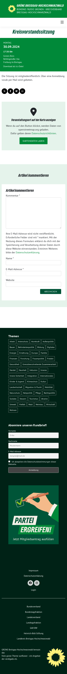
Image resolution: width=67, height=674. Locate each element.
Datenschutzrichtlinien (44, 133)
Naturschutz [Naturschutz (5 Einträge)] (15, 393)
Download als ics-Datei (13, 66)
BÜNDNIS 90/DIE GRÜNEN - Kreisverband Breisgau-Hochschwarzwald (39, 11)
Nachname (12, 441)
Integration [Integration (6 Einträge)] (32, 375)
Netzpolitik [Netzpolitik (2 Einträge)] (27, 393)
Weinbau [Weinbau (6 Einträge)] (39, 404)
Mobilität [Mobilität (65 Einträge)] (49, 387)
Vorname (12, 431)
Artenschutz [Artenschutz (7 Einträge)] (23, 341)
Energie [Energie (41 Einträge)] (13, 353)
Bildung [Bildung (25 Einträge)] (40, 347)
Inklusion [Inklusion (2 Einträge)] (33, 370)
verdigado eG (11, 659)
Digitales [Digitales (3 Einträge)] (51, 347)
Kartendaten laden (33, 140)
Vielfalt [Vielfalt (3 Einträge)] (22, 404)
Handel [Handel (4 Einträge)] (13, 370)
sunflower (23, 656)
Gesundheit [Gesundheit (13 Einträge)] (14, 364)
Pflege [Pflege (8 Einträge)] (38, 393)
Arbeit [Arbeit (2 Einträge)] (12, 341)
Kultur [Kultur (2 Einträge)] (43, 381)
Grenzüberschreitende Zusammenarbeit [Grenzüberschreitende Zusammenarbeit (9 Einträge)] (39, 364)
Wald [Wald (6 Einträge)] (30, 404)
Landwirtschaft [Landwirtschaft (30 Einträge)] (16, 387)
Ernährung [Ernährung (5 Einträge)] (23, 353)
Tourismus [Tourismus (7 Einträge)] (33, 398)
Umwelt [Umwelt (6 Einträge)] (13, 404)
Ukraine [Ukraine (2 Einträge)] (44, 398)
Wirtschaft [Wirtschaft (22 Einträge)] (50, 404)
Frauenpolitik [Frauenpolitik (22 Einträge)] (38, 358)
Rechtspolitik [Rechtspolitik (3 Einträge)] (49, 393)
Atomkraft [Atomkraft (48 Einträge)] (35, 341)
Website (10, 280)
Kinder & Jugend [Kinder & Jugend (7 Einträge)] (17, 381)
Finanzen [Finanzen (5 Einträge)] (13, 358)
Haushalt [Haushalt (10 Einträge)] (22, 370)
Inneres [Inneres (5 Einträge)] (44, 370)
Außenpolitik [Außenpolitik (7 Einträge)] (48, 341)
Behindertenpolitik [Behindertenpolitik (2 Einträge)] (26, 347)
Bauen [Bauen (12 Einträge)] (12, 347)
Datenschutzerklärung (27, 252)
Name (10, 258)
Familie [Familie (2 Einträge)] (44, 353)
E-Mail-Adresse (15, 269)
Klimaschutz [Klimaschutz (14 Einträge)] (32, 381)
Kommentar (13, 195)
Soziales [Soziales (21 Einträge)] (13, 398)
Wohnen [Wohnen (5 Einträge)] (13, 410)
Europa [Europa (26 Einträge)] (35, 353)
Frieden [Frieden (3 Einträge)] (50, 358)
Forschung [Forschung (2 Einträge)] (24, 358)
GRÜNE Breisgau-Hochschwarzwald (40, 5)
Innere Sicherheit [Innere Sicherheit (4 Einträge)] (17, 375)
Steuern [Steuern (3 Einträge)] (23, 398)
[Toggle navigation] (62, 22)
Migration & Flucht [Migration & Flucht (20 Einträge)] (33, 387)
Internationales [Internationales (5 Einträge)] (46, 375)
